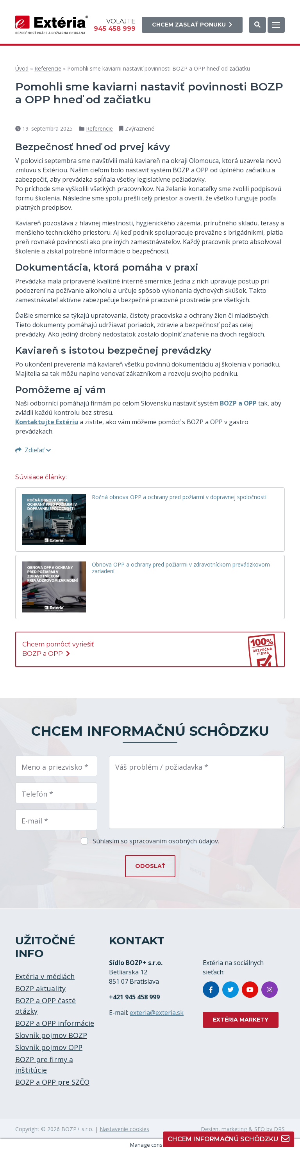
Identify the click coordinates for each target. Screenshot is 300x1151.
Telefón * (37, 794)
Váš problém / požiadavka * (161, 767)
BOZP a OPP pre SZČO (52, 1082)
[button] (257, 25)
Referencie (47, 68)
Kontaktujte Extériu (46, 422)
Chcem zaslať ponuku (192, 24)
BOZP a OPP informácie (54, 1023)
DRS (279, 1129)
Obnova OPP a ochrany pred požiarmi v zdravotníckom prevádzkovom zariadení (181, 568)
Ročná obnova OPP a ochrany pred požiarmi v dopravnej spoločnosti (179, 497)
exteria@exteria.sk (157, 1012)
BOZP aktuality (40, 988)
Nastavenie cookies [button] (124, 1129)
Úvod (22, 68)
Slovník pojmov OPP (48, 1047)
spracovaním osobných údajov (173, 841)
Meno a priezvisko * (54, 767)
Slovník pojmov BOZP (51, 1035)
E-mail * (34, 820)
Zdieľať (33, 450)
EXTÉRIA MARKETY (240, 1019)
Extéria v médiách (45, 976)
